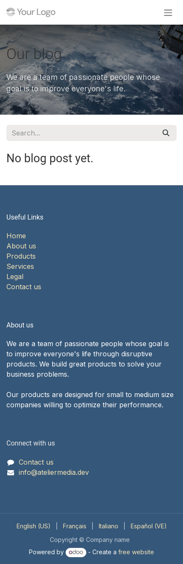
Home (16, 235)
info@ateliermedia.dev (54, 472)
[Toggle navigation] (168, 12)
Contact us (23, 286)
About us (21, 246)
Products (21, 256)
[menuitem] (34, 526)
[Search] (166, 133)
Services (20, 266)
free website (136, 552)
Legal (14, 276)
